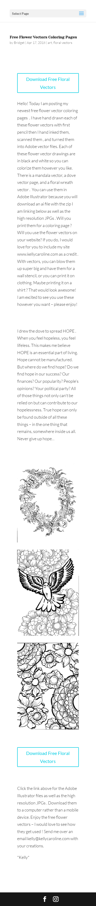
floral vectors (62, 43)
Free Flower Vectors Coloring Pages (43, 37)
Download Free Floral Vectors (48, 83)
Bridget (19, 43)
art (50, 43)
